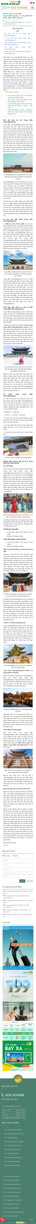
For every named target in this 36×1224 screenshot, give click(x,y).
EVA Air (13, 1222)
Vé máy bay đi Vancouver (12, 1184)
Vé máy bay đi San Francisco (14, 1134)
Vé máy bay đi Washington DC (14, 1212)
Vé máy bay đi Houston (11, 1192)
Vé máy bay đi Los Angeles (14, 1141)
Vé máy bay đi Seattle (11, 1176)
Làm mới (29, 881)
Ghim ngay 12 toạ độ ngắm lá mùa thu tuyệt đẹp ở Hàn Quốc (20, 100)
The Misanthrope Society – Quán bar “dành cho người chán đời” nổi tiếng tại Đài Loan (20, 112)
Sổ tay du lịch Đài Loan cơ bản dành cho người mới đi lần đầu (20, 96)
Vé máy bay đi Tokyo (12, 1161)
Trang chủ (6, 20)
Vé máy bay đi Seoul (11, 1153)
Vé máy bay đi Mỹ (10, 1138)
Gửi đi (22, 881)
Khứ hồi (14, 856)
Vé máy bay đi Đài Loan (12, 1145)
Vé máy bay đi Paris (10, 1216)
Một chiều (6, 856)
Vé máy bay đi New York (12, 1188)
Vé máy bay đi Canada (11, 1204)
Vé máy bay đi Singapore (13, 1157)
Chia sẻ (5, 845)
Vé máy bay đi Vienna (12, 1165)
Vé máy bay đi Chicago (12, 1130)
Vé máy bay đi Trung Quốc (12, 1200)
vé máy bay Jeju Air (15, 815)
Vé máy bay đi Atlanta (11, 1208)
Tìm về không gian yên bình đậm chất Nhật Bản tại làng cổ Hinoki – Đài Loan (20, 106)
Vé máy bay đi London (11, 1180)
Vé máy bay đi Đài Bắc (11, 1196)
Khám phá (14, 20)
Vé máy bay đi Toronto (12, 1149)
